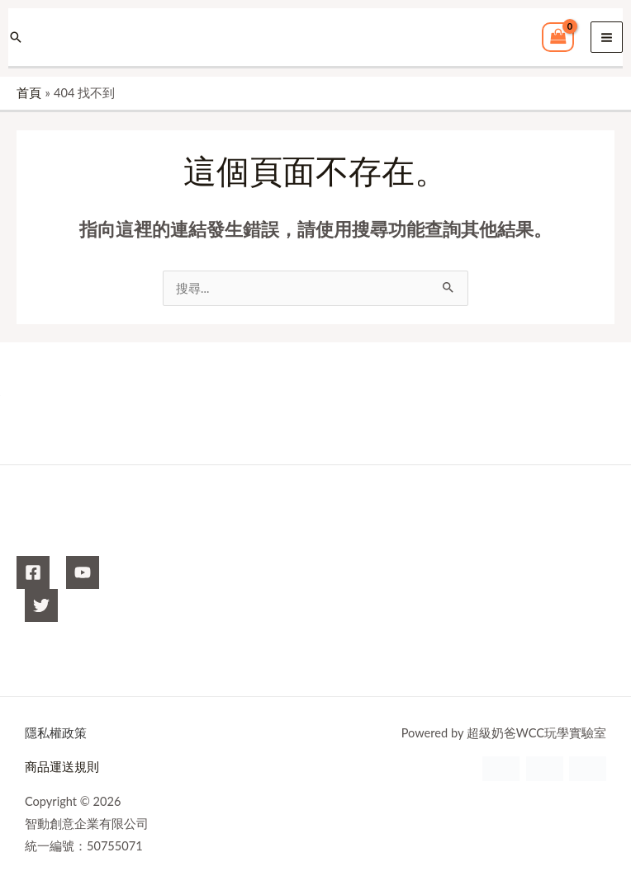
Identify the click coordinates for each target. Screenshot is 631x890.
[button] (15, 37)
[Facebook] (33, 572)
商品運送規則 (62, 767)
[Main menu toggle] (607, 37)
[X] (41, 605)
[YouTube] (82, 572)
